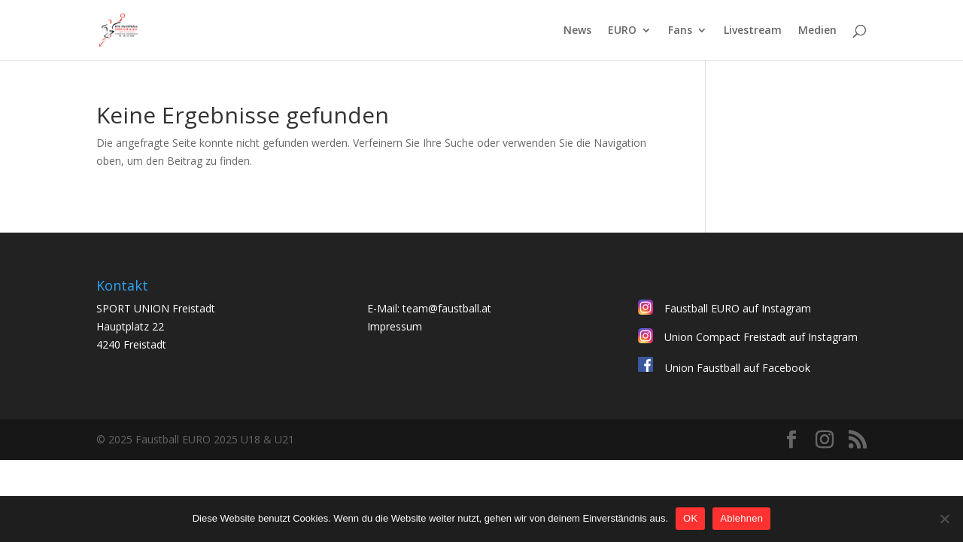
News (577, 31)
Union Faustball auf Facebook (737, 368)
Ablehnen (741, 518)
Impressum (394, 326)
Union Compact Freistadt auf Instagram (761, 337)
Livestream (753, 31)
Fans (680, 31)
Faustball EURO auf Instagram (737, 308)
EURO (622, 31)
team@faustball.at (447, 308)
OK (690, 518)
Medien (817, 31)
